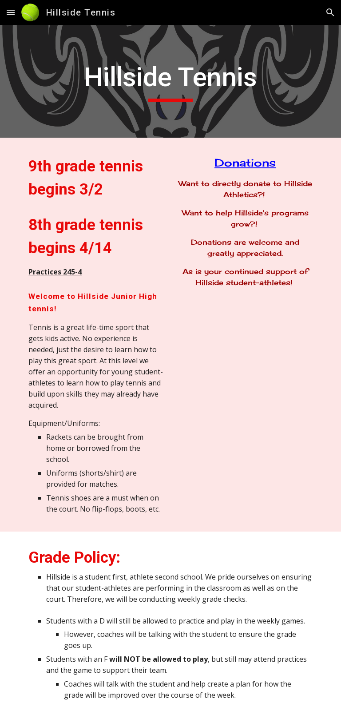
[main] (170, 81)
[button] (10, 12)
